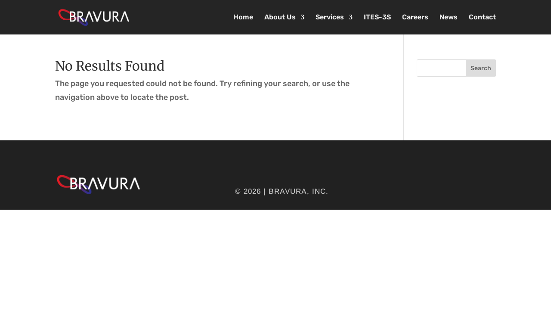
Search (481, 68)
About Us (280, 17)
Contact (482, 17)
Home (243, 17)
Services (330, 17)
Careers (415, 17)
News (449, 17)
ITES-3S (377, 17)
